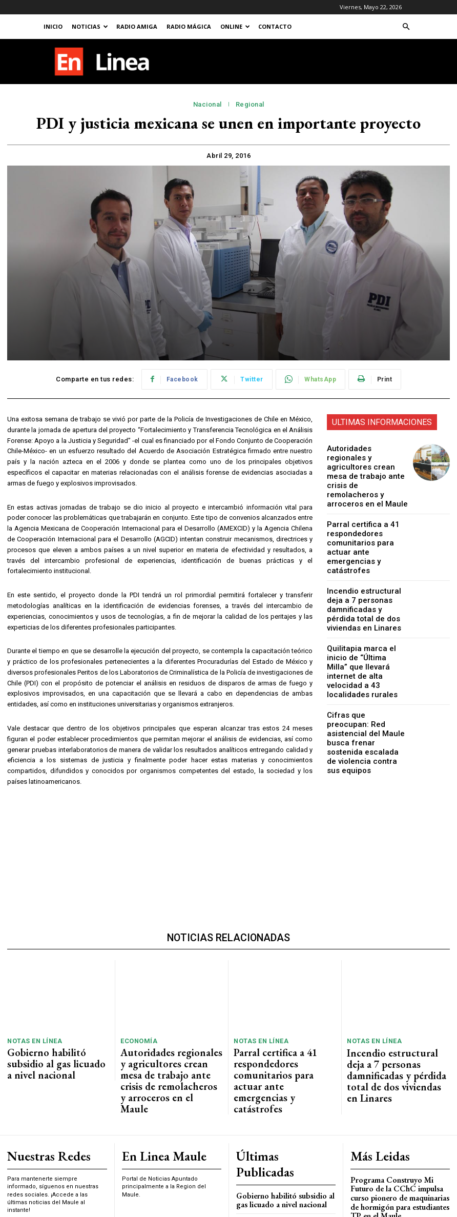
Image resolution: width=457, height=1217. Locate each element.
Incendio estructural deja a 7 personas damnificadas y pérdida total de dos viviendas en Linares (365, 569)
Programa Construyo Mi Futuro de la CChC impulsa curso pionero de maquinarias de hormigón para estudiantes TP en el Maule (398, 1079)
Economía (136, 958)
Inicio (53, 26)
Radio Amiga (136, 26)
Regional (250, 104)
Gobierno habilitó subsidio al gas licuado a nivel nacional (52, 970)
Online (235, 26)
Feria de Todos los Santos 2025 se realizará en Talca (399, 1113)
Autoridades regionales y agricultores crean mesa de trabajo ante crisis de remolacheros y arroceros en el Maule (367, 464)
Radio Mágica (189, 26)
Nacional (207, 104)
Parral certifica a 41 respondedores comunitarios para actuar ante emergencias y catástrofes (365, 517)
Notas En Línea (31, 958)
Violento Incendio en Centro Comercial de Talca (392, 1136)
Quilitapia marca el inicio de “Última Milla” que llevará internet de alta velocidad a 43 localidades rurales (367, 621)
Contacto (275, 26)
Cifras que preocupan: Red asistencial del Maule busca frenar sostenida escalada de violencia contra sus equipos (366, 674)
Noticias (90, 26)
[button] (405, 27)
